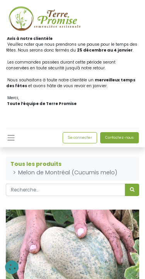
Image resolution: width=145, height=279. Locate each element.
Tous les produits (35, 164)
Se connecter (80, 138)
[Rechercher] (132, 190)
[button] (12, 267)
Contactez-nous (119, 138)
